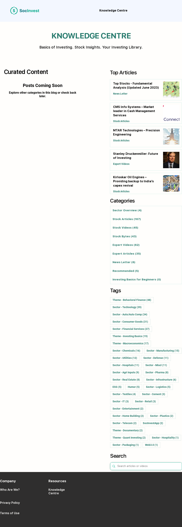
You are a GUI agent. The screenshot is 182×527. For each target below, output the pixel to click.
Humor (135, 386)
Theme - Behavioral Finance (133, 299)
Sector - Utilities (126, 357)
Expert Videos (121, 163)
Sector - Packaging (127, 444)
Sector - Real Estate (127, 379)
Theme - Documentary (129, 430)
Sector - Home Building (129, 415)
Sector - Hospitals (127, 365)
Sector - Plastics (163, 415)
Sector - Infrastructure (162, 379)
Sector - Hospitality (166, 437)
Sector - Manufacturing (164, 350)
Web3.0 (152, 444)
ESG (118, 386)
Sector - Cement (155, 394)
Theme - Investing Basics (131, 336)
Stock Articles (121, 121)
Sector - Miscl (157, 365)
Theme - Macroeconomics (132, 343)
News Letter (120, 93)
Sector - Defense (157, 357)
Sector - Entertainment (129, 408)
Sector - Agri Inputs (127, 372)
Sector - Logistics (159, 386)
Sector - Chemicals (128, 350)
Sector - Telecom (126, 423)
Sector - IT (122, 401)
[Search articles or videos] (145, 466)
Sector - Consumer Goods (131, 321)
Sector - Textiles (125, 394)
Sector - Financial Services (132, 328)
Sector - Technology (128, 307)
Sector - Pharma (158, 372)
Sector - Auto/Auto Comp (131, 314)
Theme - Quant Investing (130, 437)
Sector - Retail (146, 401)
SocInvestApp (154, 423)
